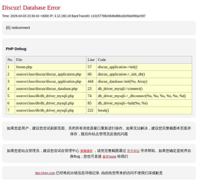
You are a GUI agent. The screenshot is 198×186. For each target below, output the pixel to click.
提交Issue (109, 156)
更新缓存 (86, 151)
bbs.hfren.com (45, 173)
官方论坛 (133, 151)
